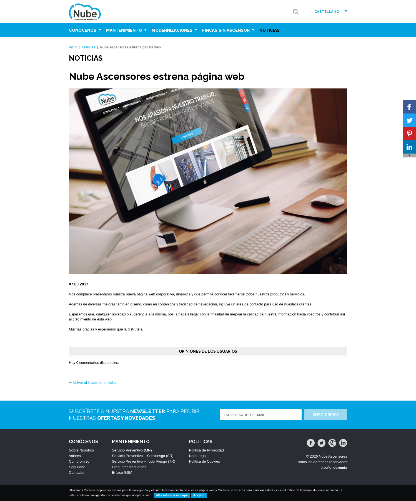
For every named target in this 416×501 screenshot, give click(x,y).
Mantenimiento (126, 30)
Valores (75, 456)
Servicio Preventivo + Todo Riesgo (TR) (143, 461)
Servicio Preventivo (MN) (132, 450)
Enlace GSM (122, 472)
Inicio (73, 47)
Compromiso (79, 461)
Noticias (269, 30)
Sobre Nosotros (81, 450)
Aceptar (199, 495)
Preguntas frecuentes (129, 467)
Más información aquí (172, 495)
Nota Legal (198, 456)
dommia (340, 467)
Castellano (326, 11)
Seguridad (77, 467)
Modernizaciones (174, 30)
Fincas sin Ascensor (228, 30)
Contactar (76, 472)
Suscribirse (325, 414)
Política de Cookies (204, 461)
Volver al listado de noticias (95, 383)
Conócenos (85, 30)
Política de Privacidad (206, 450)
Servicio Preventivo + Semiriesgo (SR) (142, 456)
